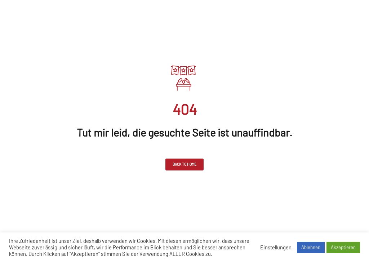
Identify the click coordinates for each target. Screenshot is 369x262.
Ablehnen (310, 247)
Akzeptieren (343, 247)
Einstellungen (276, 247)
